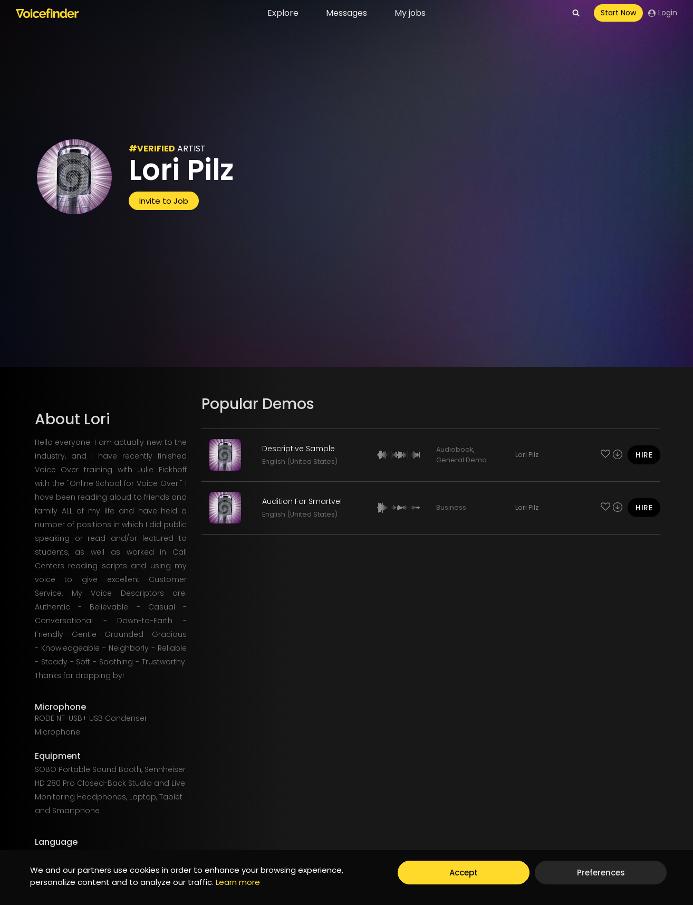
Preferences (601, 872)
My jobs (410, 13)
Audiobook (454, 449)
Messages (346, 13)
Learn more (238, 882)
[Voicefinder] (47, 13)
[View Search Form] (576, 13)
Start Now (618, 12)
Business (451, 507)
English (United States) (300, 461)
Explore (283, 13)
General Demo (461, 459)
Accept (463, 872)
